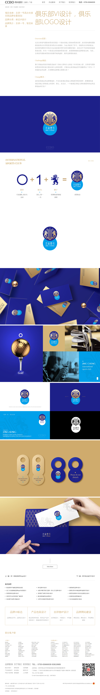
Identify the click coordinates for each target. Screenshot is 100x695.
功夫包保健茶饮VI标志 (75, 599)
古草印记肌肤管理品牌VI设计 (46, 599)
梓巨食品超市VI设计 (88, 576)
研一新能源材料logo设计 (18, 576)
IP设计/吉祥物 (9, 673)
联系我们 (72, 2)
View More (50, 566)
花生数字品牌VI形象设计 (13, 599)
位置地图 (25, 667)
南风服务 (16, 673)
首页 (43, 2)
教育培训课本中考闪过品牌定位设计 (79, 593)
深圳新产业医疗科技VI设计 (45, 593)
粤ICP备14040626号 (67, 683)
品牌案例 (9, 664)
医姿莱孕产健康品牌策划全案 (14, 587)
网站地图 (30, 688)
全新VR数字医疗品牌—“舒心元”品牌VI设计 (50, 590)
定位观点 (16, 670)
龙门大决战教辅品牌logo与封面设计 (16, 590)
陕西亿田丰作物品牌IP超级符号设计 (79, 590)
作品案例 (52, 2)
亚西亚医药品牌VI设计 (12, 593)
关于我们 (62, 2)
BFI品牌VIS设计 (42, 587)
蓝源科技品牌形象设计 (75, 596)
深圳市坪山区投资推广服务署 (14, 596)
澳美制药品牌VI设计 (75, 587)
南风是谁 (16, 667)
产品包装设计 (9, 670)
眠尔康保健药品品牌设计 (45, 596)
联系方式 (25, 670)
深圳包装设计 (14, 691)
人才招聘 (25, 673)
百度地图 (36, 688)
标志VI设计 (22, 7)
